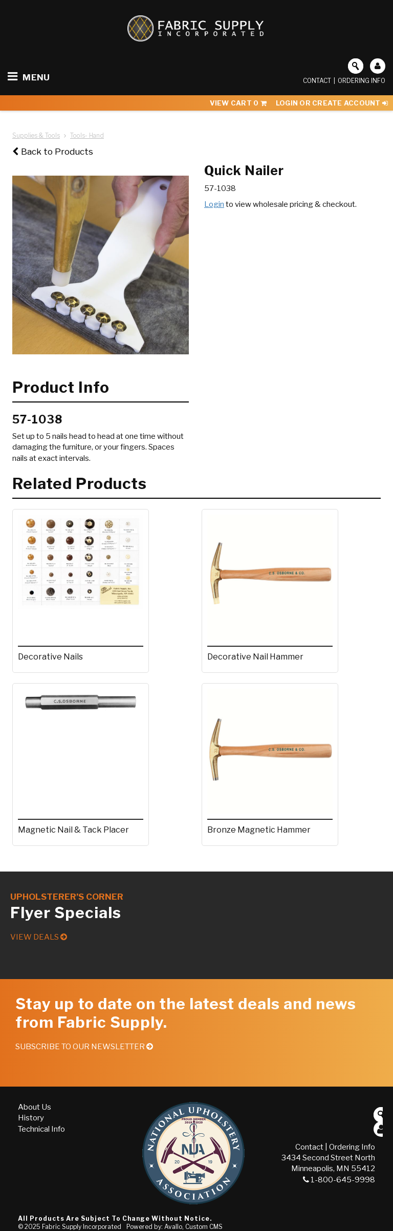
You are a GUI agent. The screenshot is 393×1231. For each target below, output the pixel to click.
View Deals (38, 937)
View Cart (238, 103)
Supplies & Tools (36, 135)
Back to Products (52, 151)
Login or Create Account (332, 103)
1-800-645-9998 (339, 1179)
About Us (34, 1107)
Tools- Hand (87, 135)
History (31, 1117)
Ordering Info (361, 80)
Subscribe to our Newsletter (84, 1046)
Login (214, 204)
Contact (317, 80)
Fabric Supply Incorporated (81, 1226)
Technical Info (41, 1129)
